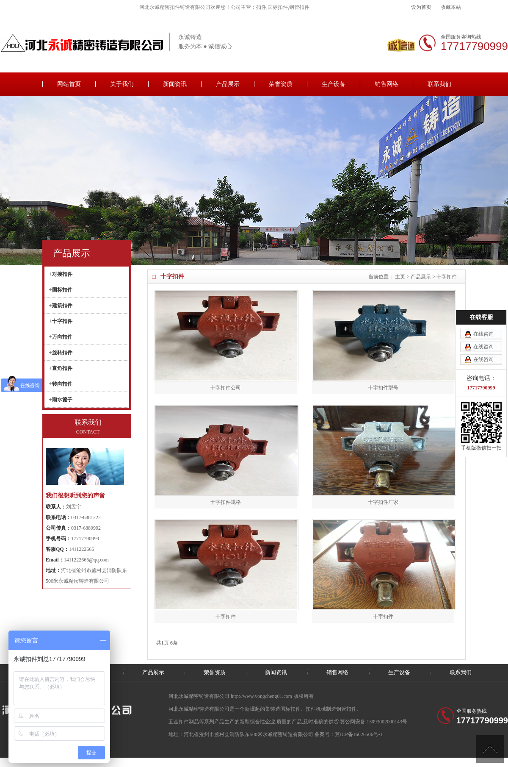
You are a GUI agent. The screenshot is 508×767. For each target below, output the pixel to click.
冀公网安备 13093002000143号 (373, 722)
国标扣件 (62, 290)
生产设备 (333, 84)
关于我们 (122, 84)
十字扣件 (446, 277)
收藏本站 (451, 7)
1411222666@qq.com (86, 560)
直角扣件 (62, 368)
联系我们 (439, 84)
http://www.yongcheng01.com (262, 696)
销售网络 (386, 84)
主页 (400, 277)
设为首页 (421, 7)
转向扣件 (62, 384)
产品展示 (228, 84)
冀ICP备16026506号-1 (359, 734)
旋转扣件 (62, 353)
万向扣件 (62, 337)
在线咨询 (483, 292)
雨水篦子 (62, 400)
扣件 (311, 709)
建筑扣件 (62, 305)
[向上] (490, 749)
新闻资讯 (175, 84)
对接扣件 (62, 274)
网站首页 (69, 84)
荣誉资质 (281, 84)
